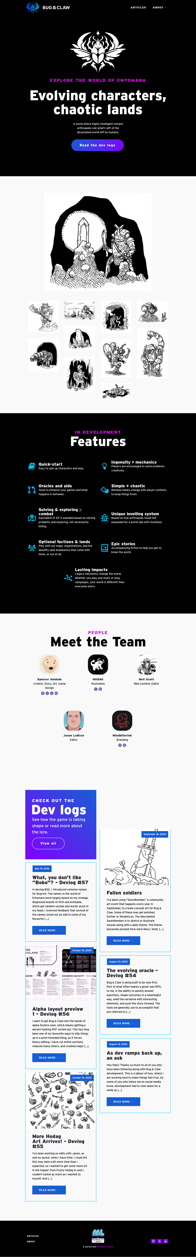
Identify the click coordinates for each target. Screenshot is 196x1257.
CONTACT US (160, 1236)
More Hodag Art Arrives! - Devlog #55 (58, 1141)
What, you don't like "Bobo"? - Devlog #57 (60, 880)
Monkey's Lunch (105, 1247)
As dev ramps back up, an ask (134, 1055)
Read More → (49, 930)
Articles (138, 7)
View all (48, 843)
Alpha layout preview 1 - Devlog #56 (57, 1011)
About (158, 7)
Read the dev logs (98, 145)
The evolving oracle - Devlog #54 (132, 973)
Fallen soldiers (124, 892)
